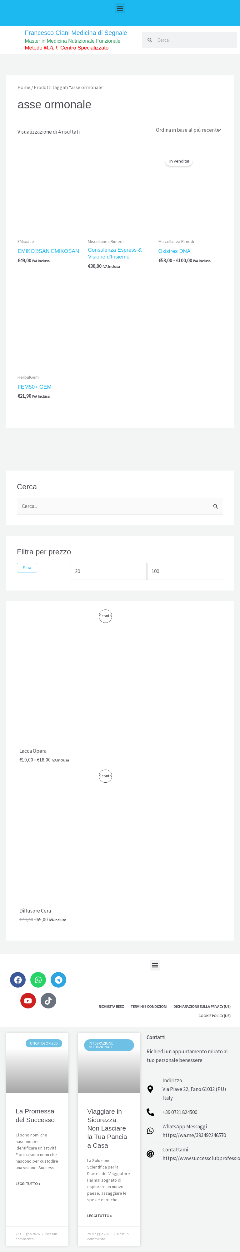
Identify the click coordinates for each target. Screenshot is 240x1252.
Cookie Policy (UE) (214, 1015)
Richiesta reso (111, 1006)
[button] (120, 8)
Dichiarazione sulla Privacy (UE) (202, 1006)
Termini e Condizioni (149, 1006)
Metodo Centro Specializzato (67, 47)
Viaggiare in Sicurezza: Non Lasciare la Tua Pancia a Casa (107, 1128)
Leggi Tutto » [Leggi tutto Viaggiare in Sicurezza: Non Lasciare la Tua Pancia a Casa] (99, 1215)
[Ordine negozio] (187, 130)
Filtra (27, 567)
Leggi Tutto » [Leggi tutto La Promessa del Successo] (28, 1183)
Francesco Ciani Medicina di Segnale (76, 32)
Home (24, 87)
